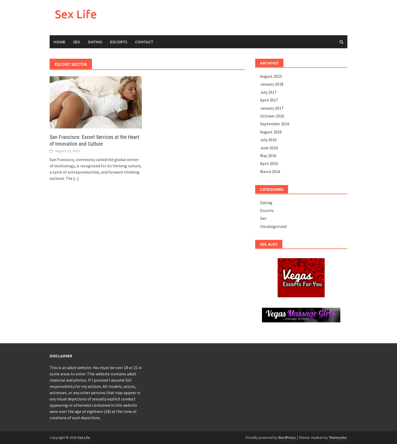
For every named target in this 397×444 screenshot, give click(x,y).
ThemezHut (338, 437)
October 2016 (272, 116)
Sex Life (76, 14)
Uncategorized (273, 226)
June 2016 (269, 147)
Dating (95, 41)
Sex (76, 41)
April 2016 (269, 163)
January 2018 (271, 84)
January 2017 (271, 108)
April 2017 (269, 100)
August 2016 (271, 131)
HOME (59, 41)
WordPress (287, 437)
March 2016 (270, 171)
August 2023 (271, 76)
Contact (144, 41)
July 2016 (268, 139)
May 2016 (268, 155)
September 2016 (274, 123)
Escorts (118, 41)
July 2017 (268, 92)
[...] (76, 178)
